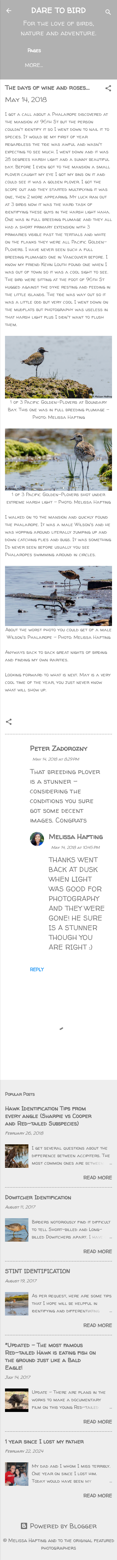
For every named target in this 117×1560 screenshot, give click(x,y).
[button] (108, 89)
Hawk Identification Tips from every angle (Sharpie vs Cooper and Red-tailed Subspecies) (48, 1116)
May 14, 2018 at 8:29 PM (55, 759)
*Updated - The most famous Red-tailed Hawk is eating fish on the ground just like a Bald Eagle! (50, 1356)
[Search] (108, 12)
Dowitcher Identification (38, 1197)
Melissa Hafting (76, 836)
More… (34, 65)
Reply (36, 969)
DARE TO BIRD (58, 10)
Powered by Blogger (58, 1526)
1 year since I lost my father (44, 1441)
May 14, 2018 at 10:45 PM (75, 847)
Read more (97, 1177)
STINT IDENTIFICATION (37, 1271)
